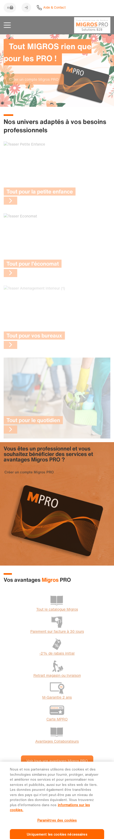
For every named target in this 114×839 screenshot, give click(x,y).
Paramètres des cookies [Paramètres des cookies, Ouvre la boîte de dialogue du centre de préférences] (57, 826)
